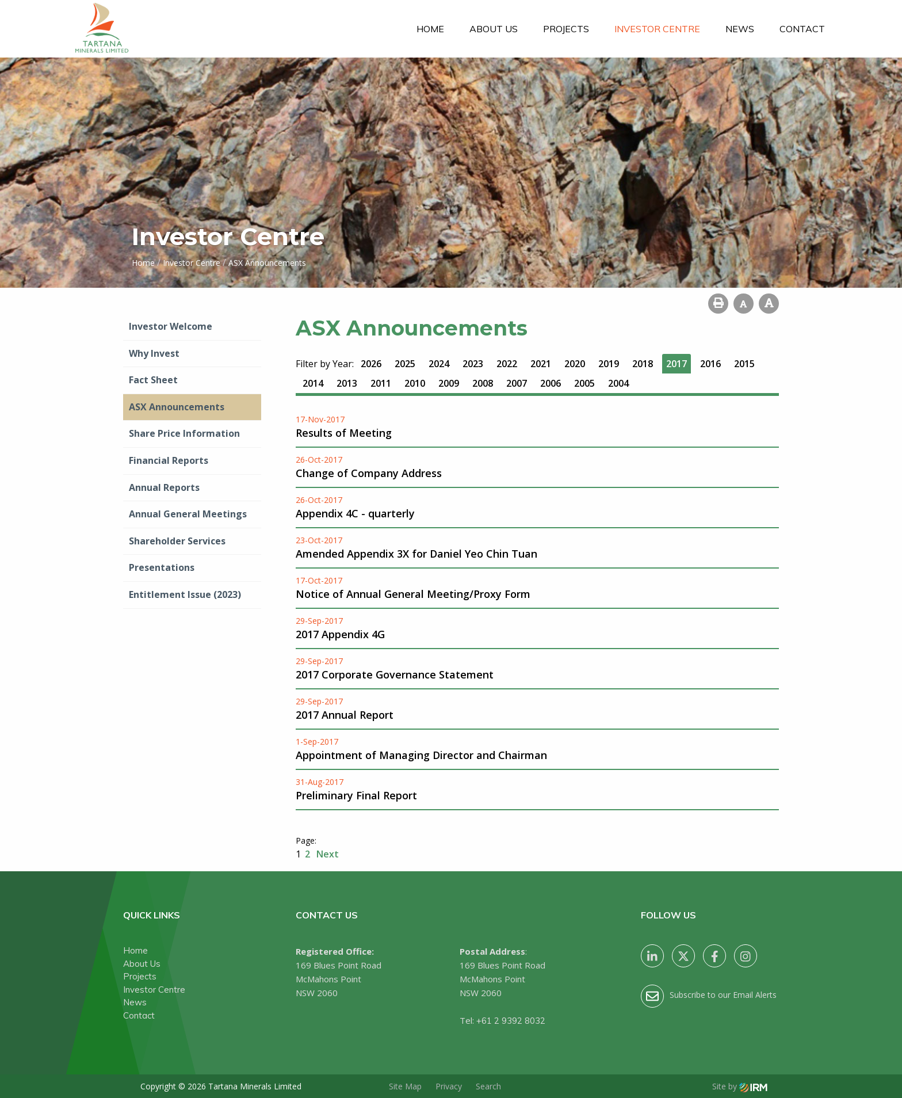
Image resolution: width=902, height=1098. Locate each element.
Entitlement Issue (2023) (185, 594)
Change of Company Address (369, 473)
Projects (566, 29)
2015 (744, 363)
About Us (493, 29)
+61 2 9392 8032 (510, 1020)
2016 (710, 363)
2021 (540, 363)
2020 (574, 363)
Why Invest (154, 353)
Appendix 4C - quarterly (355, 513)
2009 (448, 383)
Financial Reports (168, 460)
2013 (347, 383)
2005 (584, 383)
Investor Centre (657, 29)
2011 (380, 383)
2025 (405, 363)
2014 (313, 383)
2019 (608, 363)
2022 (506, 363)
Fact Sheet (153, 379)
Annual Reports (164, 487)
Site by (739, 1086)
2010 (414, 383)
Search (488, 1086)
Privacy (448, 1086)
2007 (516, 383)
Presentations (161, 567)
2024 (439, 363)
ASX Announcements (176, 407)
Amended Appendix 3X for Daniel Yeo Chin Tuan (416, 554)
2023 (473, 363)
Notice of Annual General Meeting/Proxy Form (413, 594)
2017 (676, 363)
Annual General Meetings (188, 514)
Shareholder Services (177, 541)
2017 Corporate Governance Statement (395, 674)
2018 (642, 363)
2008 (482, 383)
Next (326, 854)
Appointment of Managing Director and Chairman (421, 755)
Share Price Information (184, 433)
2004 (618, 383)
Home (430, 29)
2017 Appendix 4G (340, 634)
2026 (371, 363)
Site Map (405, 1086)
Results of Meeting (344, 433)
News (739, 29)
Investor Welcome (170, 326)
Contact (802, 29)
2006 (550, 383)
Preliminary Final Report (356, 795)
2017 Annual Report (344, 715)
